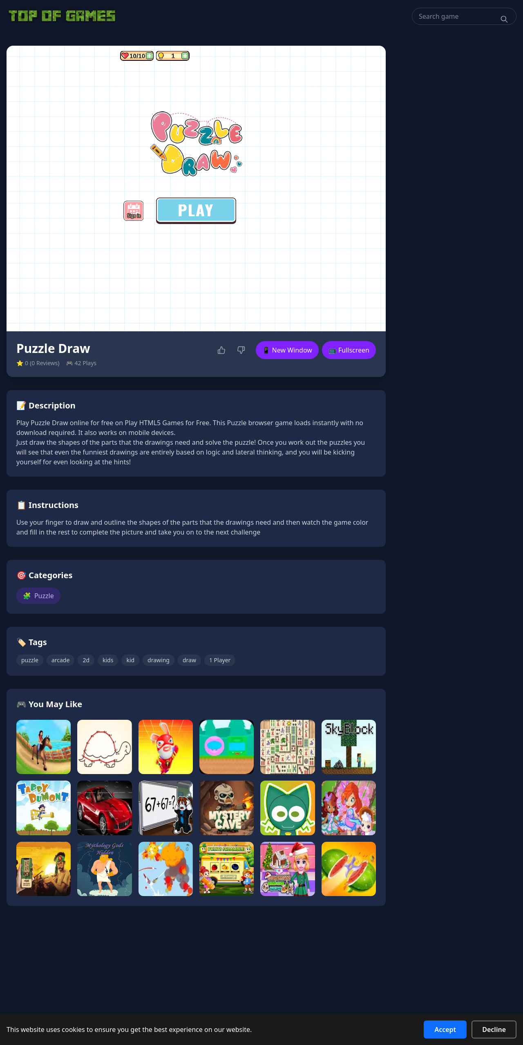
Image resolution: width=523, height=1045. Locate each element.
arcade (60, 660)
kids (108, 660)
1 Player (219, 660)
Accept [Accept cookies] (445, 1029)
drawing (159, 660)
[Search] (504, 19)
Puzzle (38, 596)
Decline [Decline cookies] (494, 1029)
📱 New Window (287, 350)
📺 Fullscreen (349, 350)
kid (130, 660)
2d (86, 660)
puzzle (29, 660)
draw (189, 660)
